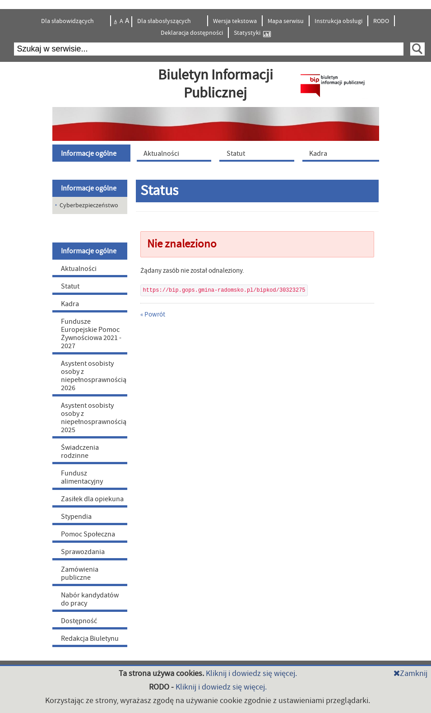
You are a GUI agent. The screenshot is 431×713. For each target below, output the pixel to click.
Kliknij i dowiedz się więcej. (251, 673)
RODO (381, 21)
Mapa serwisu (286, 21)
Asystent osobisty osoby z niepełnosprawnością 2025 (93, 417)
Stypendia (76, 516)
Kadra (70, 303)
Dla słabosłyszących (164, 21)
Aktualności (79, 268)
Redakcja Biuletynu (90, 638)
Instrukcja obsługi (338, 21)
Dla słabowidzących (68, 21)
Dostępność (79, 620)
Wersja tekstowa (235, 21)
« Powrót (152, 314)
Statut (70, 286)
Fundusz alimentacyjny (82, 477)
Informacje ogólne (88, 188)
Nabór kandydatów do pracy (90, 599)
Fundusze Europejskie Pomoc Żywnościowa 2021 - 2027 (91, 333)
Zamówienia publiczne (79, 573)
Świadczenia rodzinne (80, 451)
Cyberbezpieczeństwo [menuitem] (89, 205)
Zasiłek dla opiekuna (92, 498)
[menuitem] (92, 153)
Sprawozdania (83, 551)
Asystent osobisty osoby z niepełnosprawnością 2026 (93, 375)
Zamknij (410, 673)
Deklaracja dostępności (192, 33)
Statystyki (252, 33)
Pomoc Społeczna (88, 534)
